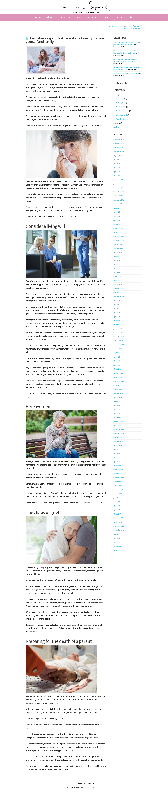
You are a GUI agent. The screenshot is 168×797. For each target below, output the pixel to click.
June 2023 (116, 212)
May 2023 (116, 216)
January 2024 (117, 184)
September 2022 (118, 248)
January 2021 (117, 329)
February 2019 (118, 421)
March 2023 (117, 224)
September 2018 (118, 441)
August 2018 (117, 445)
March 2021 (117, 321)
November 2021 (118, 288)
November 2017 (118, 482)
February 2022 (118, 276)
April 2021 (116, 317)
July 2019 (116, 401)
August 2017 (117, 494)
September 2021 (118, 296)
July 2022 (116, 256)
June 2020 (116, 357)
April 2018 (116, 462)
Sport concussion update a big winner (125, 73)
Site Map (91, 784)
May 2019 (116, 409)
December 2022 (118, 236)
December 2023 (118, 188)
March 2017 (117, 514)
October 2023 (118, 196)
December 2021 (118, 284)
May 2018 (116, 458)
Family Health (120, 107)
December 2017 (118, 478)
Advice (115, 95)
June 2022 (116, 260)
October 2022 (118, 244)
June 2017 (116, 502)
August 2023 (117, 204)
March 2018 (117, 466)
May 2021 (116, 313)
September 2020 (119, 345)
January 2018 (117, 474)
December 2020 (118, 333)
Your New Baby (121, 119)
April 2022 (116, 268)
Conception (120, 99)
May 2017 (116, 506)
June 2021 (116, 309)
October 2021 (117, 292)
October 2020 (118, 341)
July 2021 (116, 305)
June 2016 (116, 538)
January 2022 (117, 280)
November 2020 (118, 337)
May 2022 (116, 264)
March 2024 (117, 176)
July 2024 (116, 160)
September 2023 (118, 200)
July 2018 (116, 449)
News (115, 123)
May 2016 (116, 542)
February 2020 (118, 373)
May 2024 (116, 168)
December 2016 (118, 526)
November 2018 (118, 433)
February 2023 (118, 228)
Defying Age (120, 103)
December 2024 (118, 139)
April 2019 (116, 413)
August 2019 (117, 397)
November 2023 (118, 192)
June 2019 (116, 405)
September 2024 (119, 151)
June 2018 (116, 453)
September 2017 (118, 490)
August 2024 (117, 156)
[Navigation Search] (131, 17)
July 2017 (116, 498)
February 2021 (118, 325)
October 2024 (118, 148)
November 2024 (118, 143)
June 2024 (116, 164)
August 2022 (117, 252)
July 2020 (116, 353)
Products (116, 127)
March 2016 (117, 546)
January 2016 (117, 550)
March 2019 (117, 417)
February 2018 (118, 470)
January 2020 (117, 377)
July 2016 (116, 534)
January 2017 (117, 522)
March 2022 (117, 272)
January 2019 (117, 425)
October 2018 (118, 437)
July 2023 (116, 208)
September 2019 (118, 393)
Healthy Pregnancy (122, 111)
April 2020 (116, 365)
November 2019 (118, 385)
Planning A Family (122, 115)
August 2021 (117, 300)
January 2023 (117, 232)
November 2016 (118, 530)
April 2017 (116, 510)
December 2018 (118, 429)
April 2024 (116, 172)
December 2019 (118, 381)
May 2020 (116, 361)
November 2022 (118, 240)
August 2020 (117, 349)
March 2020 (117, 369)
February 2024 (118, 180)
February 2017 (118, 518)
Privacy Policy (79, 784)
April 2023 (116, 220)
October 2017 (117, 486)
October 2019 (118, 389)
